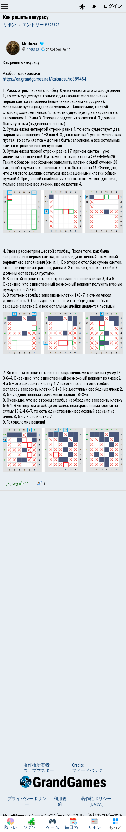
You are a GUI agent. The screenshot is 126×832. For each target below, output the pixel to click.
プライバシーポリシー (26, 801)
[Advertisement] (63, 556)
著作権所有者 (36, 765)
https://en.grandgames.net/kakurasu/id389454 (44, 79)
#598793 (30, 49)
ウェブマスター (38, 770)
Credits (78, 765)
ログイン (112, 6)
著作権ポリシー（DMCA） (96, 801)
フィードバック (87, 770)
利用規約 (60, 801)
